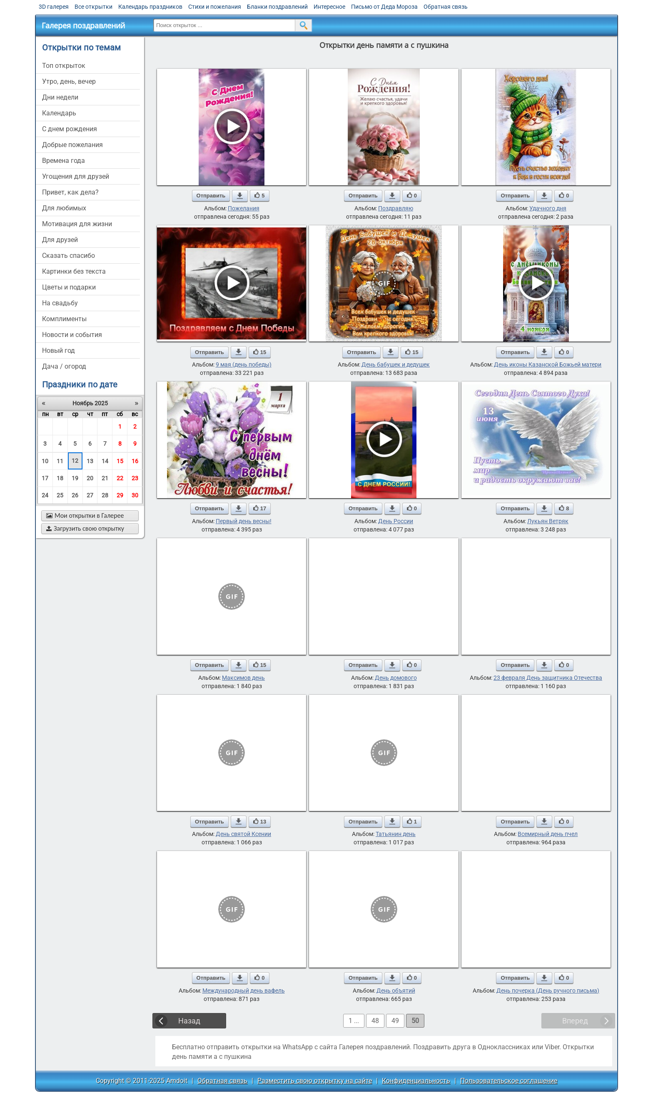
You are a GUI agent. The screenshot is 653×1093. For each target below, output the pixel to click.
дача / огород (64, 366)
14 (105, 461)
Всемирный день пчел (548, 834)
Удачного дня (547, 208)
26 (75, 495)
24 (45, 495)
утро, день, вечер (69, 81)
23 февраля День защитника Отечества (547, 677)
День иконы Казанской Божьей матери (547, 364)
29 (120, 495)
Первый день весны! (244, 521)
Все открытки (93, 6)
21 (105, 478)
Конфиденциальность (416, 1081)
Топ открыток (63, 66)
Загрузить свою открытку (85, 528)
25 (60, 495)
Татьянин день (396, 834)
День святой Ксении (243, 834)
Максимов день (243, 677)
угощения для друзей (75, 176)
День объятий (395, 990)
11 (60, 461)
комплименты (64, 319)
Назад (189, 1020)
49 (395, 1021)
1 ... (354, 1021)
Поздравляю (395, 208)
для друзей (60, 240)
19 (75, 478)
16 (135, 461)
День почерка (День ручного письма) (547, 990)
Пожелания (243, 208)
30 (135, 495)
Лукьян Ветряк (547, 521)
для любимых (64, 208)
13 (90, 461)
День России (395, 521)
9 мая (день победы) (244, 364)
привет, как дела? (70, 192)
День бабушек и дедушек (395, 364)
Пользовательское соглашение (508, 1081)
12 (75, 460)
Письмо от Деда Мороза (384, 6)
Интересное (329, 6)
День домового (396, 677)
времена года (63, 161)
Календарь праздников (150, 6)
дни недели (60, 97)
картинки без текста (74, 271)
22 (120, 478)
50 (415, 1021)
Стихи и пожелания (214, 6)
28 (105, 495)
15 (120, 461)
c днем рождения (69, 129)
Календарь (59, 113)
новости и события (72, 335)
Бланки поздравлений (277, 6)
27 (90, 495)
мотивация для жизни (77, 224)
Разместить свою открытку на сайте (314, 1081)
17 (45, 478)
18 (60, 478)
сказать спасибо (68, 256)
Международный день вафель (243, 990)
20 (90, 478)
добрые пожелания (72, 145)
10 (45, 461)
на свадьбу (60, 303)
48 (375, 1021)
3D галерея (54, 6)
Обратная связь (446, 6)
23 (135, 478)
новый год (58, 350)
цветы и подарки (69, 287)
